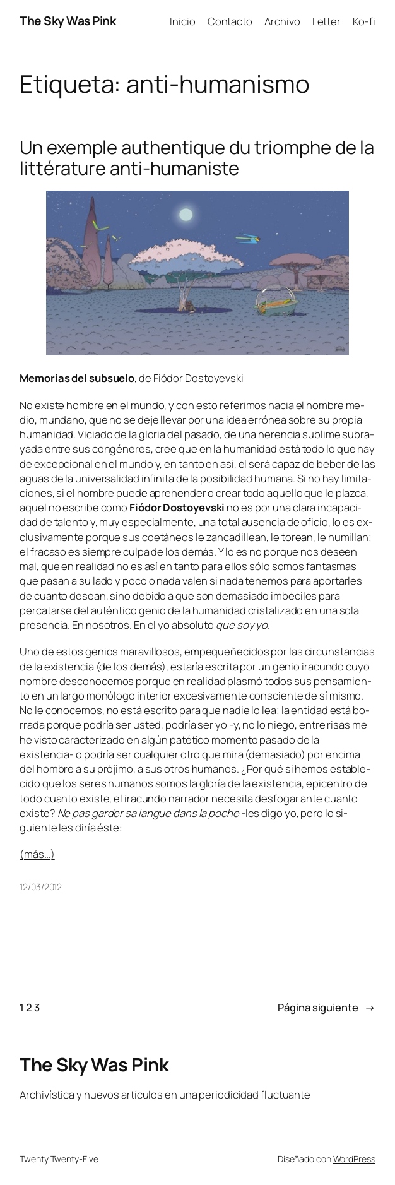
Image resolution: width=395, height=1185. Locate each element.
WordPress (354, 1159)
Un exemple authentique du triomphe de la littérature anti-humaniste (197, 158)
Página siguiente (326, 1007)
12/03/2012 (41, 887)
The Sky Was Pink (67, 21)
